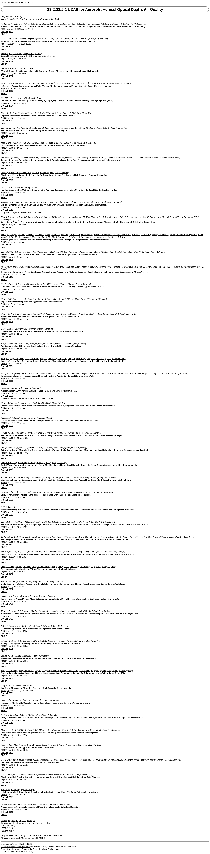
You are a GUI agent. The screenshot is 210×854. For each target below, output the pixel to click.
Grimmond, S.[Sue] (97, 157)
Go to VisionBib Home (10, 2)
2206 (11, 321)
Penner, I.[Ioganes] (105, 492)
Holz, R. (14, 820)
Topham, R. (128, 24)
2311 (11, 440)
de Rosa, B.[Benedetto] (97, 760)
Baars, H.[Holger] (35, 217)
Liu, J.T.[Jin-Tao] (97, 537)
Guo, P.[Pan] (60, 314)
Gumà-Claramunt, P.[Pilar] (12, 760)
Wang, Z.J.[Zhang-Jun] (111, 730)
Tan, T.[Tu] (62, 358)
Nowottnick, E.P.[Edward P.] (46, 641)
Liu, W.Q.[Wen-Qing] (22, 128)
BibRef (4, 34)
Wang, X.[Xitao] (157, 252)
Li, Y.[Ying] (49, 38)
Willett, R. (31, 820)
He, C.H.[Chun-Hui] (53, 730)
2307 (11, 485)
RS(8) (3, 58)
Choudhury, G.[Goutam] (11, 388)
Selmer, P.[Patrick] (9, 641)
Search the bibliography (11, 849)
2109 (11, 259)
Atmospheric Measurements (40, 19)
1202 (11, 31)
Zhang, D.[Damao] (9, 403)
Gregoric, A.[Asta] (88, 373)
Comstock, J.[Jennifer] (27, 403)
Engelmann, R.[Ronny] (159, 217)
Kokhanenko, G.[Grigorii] (64, 492)
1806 (11, 91)
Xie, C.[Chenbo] (34, 700)
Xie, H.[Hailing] (44, 403)
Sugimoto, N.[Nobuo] (45, 83)
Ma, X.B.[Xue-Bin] (8, 551)
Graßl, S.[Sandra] (48, 596)
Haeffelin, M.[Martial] (29, 157)
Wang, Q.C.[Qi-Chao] (28, 537)
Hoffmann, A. (7, 24)
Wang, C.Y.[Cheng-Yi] (20, 113)
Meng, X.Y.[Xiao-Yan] (119, 128)
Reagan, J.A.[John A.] (32, 53)
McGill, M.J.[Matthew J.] (28, 804)
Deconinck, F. (48, 24)
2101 (11, 227)
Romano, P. (117, 24)
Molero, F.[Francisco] (10, 715)
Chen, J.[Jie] (102, 551)
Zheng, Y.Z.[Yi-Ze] (27, 314)
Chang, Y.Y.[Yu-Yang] (9, 447)
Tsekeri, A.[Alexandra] (141, 234)
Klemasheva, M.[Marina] (42, 492)
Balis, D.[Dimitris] (114, 202)
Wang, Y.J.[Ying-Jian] (50, 700)
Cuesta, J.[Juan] (44, 462)
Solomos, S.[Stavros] (122, 234)
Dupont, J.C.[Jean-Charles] (76, 157)
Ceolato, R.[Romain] (9, 172)
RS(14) (4, 289)
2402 (11, 559)
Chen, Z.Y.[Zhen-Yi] (88, 128)
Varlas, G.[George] (9, 234)
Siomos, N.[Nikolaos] (38, 202)
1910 (11, 120)
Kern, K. (75, 24)
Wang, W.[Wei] (31, 187)
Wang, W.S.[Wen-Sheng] (29, 522)
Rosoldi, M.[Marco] (148, 760)
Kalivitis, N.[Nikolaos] (103, 234)
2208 (11, 381)
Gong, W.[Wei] (69, 113)
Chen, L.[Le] (6, 730)
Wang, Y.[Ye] (85, 299)
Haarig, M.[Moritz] (70, 217)
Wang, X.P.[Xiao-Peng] (41, 566)
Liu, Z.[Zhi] (5, 98)
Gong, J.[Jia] (112, 670)
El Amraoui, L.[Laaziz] (27, 462)
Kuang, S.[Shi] (7, 745)
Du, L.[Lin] (5, 187)
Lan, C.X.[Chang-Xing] (70, 299)
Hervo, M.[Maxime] (134, 157)
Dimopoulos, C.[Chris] (64, 433)
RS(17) (4, 705)
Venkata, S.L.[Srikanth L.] (11, 53)
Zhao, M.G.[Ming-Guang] (73, 730)
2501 (11, 693)
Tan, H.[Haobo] (53, 299)
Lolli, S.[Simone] (8, 507)
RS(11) (4, 103)
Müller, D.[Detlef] (165, 373)
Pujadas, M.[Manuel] (29, 715)
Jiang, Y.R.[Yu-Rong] (9, 670)
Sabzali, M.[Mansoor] (10, 789)
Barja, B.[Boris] (176, 217)
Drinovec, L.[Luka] (105, 373)
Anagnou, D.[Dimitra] (54, 267)
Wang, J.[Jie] (6, 128)
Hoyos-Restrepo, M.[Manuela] (14, 774)
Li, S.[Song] (57, 113)
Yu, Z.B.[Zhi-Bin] (19, 730)
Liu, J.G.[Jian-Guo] (71, 128)
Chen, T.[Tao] (23, 343)
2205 (11, 306)
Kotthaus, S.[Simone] (10, 157)
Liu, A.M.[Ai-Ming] (93, 730)
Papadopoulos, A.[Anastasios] (93, 237)
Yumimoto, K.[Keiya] (80, 83)
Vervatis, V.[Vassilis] (9, 237)
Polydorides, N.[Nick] (25, 685)
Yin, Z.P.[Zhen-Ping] (87, 217)
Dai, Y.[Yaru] (57, 566)
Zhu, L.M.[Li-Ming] (116, 551)
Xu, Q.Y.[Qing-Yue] (74, 314)
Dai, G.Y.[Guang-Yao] (27, 252)
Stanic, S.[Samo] (19, 38)
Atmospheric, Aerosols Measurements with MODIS (23, 838)
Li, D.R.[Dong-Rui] (113, 537)
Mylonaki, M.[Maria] (10, 267)
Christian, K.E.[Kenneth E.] (90, 641)
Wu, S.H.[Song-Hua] (46, 252)
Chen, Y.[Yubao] (7, 566)
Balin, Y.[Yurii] (25, 492)
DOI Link (4, 31)
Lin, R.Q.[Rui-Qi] (101, 314)
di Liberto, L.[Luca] (27, 626)
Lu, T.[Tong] (85, 566)
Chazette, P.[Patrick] (9, 68)
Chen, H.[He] (131, 314)
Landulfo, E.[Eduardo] (55, 143)
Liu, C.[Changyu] (50, 551)
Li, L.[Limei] (16, 98)
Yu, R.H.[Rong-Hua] (9, 537)
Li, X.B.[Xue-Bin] (35, 551)
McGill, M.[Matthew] (23, 745)
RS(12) (4, 133)
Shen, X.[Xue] (38, 143)
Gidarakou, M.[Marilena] (185, 267)
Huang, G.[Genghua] (64, 343)
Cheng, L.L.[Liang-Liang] (93, 477)
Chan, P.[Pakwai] (99, 299)
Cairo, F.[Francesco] (9, 626)
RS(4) (3, 29)
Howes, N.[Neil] (7, 433)
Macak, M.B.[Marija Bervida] (34, 373)
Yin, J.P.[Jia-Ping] (142, 252)
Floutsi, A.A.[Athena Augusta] (14, 217)
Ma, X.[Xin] (6, 113)
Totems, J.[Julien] (26, 68)
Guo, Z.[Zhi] (110, 522)
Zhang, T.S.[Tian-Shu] (54, 128)
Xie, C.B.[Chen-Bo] (17, 477)
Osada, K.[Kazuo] (62, 83)
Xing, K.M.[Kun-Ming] (35, 477)
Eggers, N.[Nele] (8, 655)
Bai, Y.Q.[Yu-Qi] (97, 522)
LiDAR (56, 19)
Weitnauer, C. (139, 24)
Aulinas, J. (28, 24)
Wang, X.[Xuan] (181, 373)
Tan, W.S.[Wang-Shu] (45, 314)
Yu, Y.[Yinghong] (126, 670)
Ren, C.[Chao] (84, 537)
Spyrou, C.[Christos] (160, 234)
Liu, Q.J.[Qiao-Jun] (9, 284)
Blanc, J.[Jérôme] (59, 462)
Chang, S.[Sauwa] (67, 284)
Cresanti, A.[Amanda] (68, 641)
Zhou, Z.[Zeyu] (7, 611)
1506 (11, 46)
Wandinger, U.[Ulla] (9, 219)
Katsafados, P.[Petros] (116, 237)
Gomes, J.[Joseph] (41, 745)
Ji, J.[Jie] (4, 477)
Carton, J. (37, 24)
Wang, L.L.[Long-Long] (99, 38)
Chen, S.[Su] (88, 314)
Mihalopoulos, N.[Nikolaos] (68, 237)
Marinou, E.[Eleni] (26, 234)
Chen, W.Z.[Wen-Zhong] (105, 252)
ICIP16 (4, 825)
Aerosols (4, 19)
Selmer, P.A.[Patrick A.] (49, 804)
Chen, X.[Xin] (48, 343)
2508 (11, 767)
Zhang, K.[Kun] (89, 551)
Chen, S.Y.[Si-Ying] (117, 314)
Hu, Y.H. (22, 820)
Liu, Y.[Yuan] (96, 566)
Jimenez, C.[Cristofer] (121, 217)
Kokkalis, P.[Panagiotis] (123, 267)
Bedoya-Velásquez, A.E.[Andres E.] (34, 172)
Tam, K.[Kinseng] (83, 284)
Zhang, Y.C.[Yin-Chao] (10, 314)
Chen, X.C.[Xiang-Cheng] (67, 537)
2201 (11, 292)
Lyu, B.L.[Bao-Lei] (47, 522)
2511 (11, 797)
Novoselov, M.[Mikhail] (86, 492)
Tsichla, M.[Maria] (177, 234)
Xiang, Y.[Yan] (103, 128)
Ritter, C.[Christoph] (45, 329)
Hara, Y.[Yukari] (7, 83)
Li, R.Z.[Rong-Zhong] (125, 252)
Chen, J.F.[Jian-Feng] (73, 477)
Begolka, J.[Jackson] (93, 745)
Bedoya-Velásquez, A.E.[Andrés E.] (61, 774)
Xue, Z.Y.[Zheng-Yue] (48, 358)
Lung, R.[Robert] (8, 685)
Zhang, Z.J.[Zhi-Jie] (9, 299)
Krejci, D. (89, 24)
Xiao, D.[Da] (6, 143)
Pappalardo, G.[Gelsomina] (169, 760)
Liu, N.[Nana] (63, 551)
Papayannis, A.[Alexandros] (32, 267)
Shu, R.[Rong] (80, 343)
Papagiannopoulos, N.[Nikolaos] (73, 760)
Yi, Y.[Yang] (152, 373)
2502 (11, 708)
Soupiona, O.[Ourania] (143, 267)
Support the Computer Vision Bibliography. (40, 849)
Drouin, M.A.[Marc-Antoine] (52, 157)
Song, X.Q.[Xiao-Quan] (84, 252)
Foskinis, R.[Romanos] (163, 267)
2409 (11, 678)
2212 (11, 455)
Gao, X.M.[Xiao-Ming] (96, 358)
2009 (11, 150)
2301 (11, 470)
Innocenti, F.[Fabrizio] (10, 418)
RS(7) (3, 44)
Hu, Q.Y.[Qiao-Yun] (27, 447)
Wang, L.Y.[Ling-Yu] (9, 522)
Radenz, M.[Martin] (52, 217)
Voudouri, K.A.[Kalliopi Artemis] (14, 202)
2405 (11, 604)
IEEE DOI (5, 828)
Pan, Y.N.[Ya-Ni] (17, 187)
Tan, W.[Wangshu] (42, 670)
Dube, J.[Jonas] (7, 329)
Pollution (23, 19)
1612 (11, 61)
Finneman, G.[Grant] (75, 745)
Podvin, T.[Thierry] (79, 447)
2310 (11, 514)
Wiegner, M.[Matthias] (169, 157)
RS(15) (4, 438)
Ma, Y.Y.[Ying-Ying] (22, 611)
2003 (11, 135)
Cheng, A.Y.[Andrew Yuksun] (30, 284)
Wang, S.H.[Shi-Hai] (35, 730)
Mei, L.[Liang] (37, 98)
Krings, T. (98, 24)
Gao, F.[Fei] (6, 38)
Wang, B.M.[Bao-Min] (36, 299)
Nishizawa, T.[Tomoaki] (25, 83)
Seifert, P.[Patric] (103, 217)
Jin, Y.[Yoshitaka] (84, 774)
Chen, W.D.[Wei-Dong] (116, 358)
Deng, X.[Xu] (110, 477)
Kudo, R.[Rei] (108, 83)
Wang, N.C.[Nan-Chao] (22, 143)
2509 (11, 782)
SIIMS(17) (5, 690)
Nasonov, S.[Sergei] (9, 492)
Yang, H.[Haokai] (26, 670)
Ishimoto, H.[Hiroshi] (124, 83)
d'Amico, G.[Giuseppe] (83, 202)
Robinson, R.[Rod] (44, 418)
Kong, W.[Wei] (36, 343)
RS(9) (3, 73)
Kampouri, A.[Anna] (194, 234)
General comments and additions (15, 846)
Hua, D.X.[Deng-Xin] (79, 38)
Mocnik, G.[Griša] (121, 373)
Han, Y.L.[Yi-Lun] (83, 522)
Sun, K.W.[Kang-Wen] (65, 252)
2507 (11, 752)
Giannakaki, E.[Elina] (28, 237)
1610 (11, 828)
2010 (11, 165)
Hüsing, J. (66, 24)
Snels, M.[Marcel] (60, 626)
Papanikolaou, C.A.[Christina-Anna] (97, 267)
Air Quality (14, 19)
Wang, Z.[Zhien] (58, 403)
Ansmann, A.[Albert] (140, 217)
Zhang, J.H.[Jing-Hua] (65, 522)
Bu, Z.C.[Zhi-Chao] (23, 566)
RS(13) (4, 224)
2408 (11, 633)
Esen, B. (58, 24)
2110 (11, 277)
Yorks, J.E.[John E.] (25, 641)
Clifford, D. (18, 24)
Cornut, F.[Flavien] (9, 462)
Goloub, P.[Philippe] (44, 447)
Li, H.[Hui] (26, 98)
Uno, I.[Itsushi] (96, 83)
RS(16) (4, 557)
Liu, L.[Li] (22, 299)
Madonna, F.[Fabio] (49, 760)
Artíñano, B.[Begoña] (48, 715)
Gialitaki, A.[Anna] (42, 234)
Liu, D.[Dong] (89, 143)
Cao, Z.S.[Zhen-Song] (77, 358)
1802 (11, 76)
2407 (11, 619)
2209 (11, 410)
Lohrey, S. (107, 24)
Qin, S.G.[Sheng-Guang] (165, 537)
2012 (11, 195)
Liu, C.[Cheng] (38, 128)
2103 (11, 244)
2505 (11, 737)
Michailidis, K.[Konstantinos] (60, 202)
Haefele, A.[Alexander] (115, 157)
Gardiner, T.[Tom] (28, 418)
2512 (11, 812)
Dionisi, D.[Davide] (44, 626)
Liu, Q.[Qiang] (76, 551)
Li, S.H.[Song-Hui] (62, 38)
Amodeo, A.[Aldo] (32, 760)
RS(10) (4, 88)
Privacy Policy (27, 2)
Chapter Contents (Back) (11, 16)
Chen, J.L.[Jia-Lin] (84, 113)
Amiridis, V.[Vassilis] (46, 237)
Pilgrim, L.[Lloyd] (28, 789)
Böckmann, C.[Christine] (25, 329)
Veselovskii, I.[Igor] (72, 267)
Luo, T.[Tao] (22, 551)
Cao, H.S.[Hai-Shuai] (145, 537)
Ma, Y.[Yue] (46, 113)
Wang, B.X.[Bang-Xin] (54, 477)
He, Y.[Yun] (43, 581)
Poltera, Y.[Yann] (151, 157)
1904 (11, 106)
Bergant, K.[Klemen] (35, 38)
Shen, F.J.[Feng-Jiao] (9, 358)
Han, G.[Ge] (36, 113)
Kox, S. (82, 24)
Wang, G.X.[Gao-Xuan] (29, 358)
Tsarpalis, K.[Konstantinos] (81, 234)
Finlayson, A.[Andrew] (44, 433)
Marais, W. (5, 820)
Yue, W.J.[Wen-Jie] (9, 343)
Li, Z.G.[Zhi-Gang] (71, 566)
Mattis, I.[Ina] (100, 202)
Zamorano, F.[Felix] (192, 217)
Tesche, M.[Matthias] (32, 388)
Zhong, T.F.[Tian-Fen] (74, 143)
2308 (11, 500)
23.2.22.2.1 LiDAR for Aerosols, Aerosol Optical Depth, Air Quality (105, 9)
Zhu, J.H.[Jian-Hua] (51, 284)
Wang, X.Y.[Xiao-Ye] (9, 252)
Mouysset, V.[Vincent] (59, 172)
